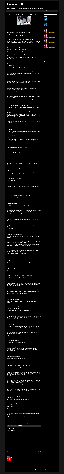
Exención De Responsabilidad (42, 10)
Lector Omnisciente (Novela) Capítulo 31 (49, 32)
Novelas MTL (15, 4)
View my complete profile (14, 459)
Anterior (19, 423)
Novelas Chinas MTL (26, 10)
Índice (23, 423)
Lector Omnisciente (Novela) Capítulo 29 (49, 42)
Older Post (39, 451)
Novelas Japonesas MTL (18, 10)
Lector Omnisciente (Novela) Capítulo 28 (49, 47)
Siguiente (28, 423)
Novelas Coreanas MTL (9, 10)
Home (24, 451)
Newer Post (8, 451)
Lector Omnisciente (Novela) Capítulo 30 (49, 37)
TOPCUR (13, 457)
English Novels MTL (34, 10)
